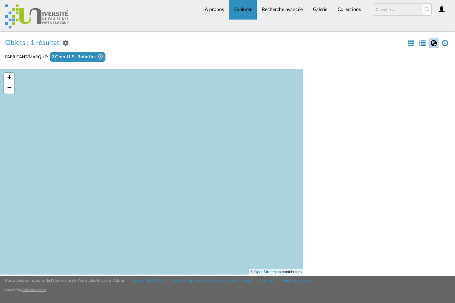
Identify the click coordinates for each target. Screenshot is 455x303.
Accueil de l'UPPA (148, 280)
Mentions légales (297, 280)
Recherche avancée (282, 9)
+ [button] (9, 78)
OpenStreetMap (267, 272)
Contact (267, 280)
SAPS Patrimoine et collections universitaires (212, 280)
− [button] (9, 88)
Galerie (320, 9)
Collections (349, 9)
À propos (214, 9)
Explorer (243, 9)
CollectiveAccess (34, 290)
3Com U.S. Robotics (77, 56)
